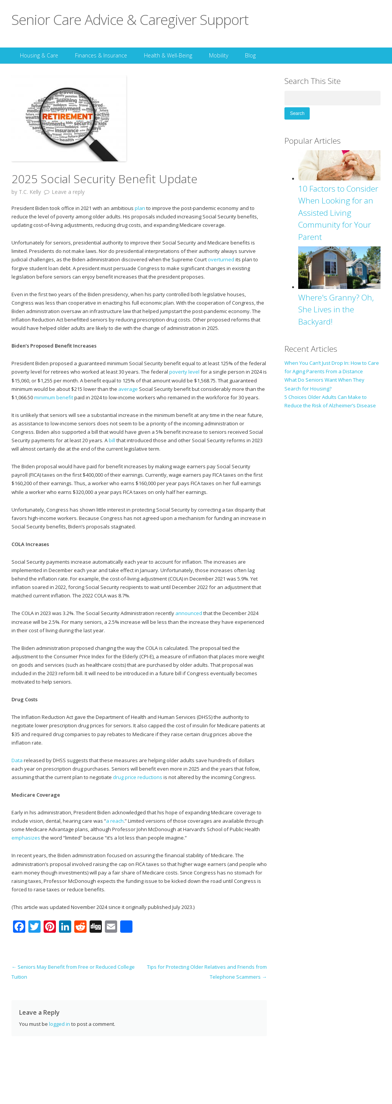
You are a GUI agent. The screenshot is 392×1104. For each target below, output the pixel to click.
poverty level (184, 371)
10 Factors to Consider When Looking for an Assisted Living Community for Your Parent (338, 212)
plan (140, 208)
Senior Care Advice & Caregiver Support (129, 19)
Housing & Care (39, 55)
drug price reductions (137, 777)
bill (112, 440)
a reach (115, 820)
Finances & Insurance (101, 55)
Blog (250, 55)
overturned (221, 259)
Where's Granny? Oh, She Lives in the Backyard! (336, 309)
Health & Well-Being (168, 55)
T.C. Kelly (30, 191)
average (128, 388)
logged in (59, 1023)
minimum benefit (53, 397)
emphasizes (25, 837)
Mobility (218, 55)
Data (17, 760)
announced (188, 613)
